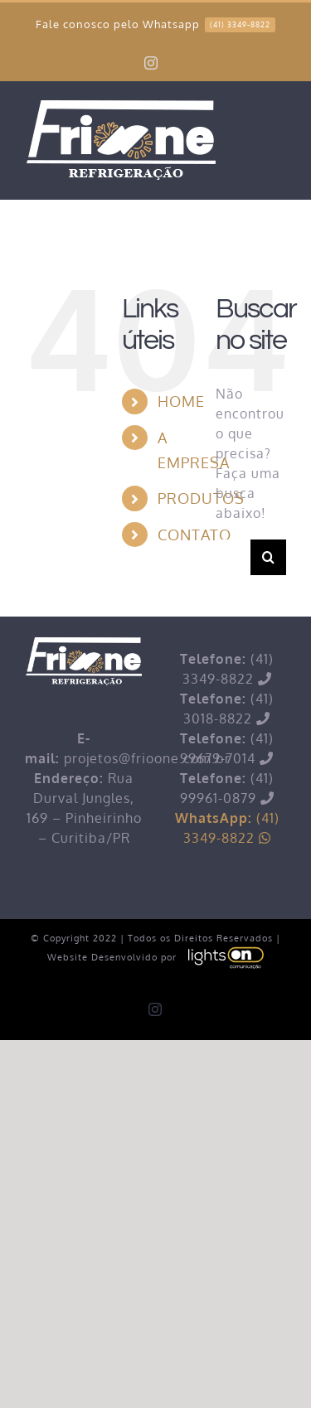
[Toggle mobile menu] (277, 125)
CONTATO (194, 534)
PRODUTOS (201, 498)
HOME (181, 401)
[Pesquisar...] (233, 557)
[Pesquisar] (268, 557)
